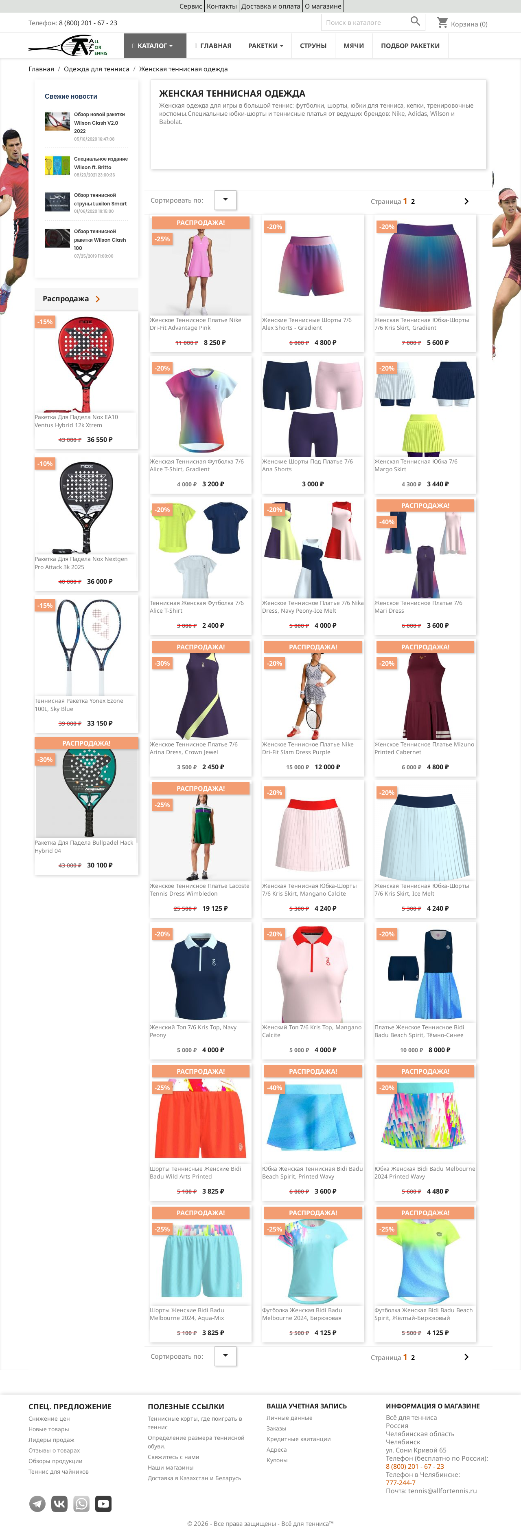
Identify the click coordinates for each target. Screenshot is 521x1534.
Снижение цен (49, 1418)
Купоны (277, 1460)
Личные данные (290, 1417)
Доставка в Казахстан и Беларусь (194, 1478)
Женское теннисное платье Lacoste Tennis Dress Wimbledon (200, 890)
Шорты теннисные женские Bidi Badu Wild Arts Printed (195, 1173)
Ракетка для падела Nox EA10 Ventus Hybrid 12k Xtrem (76, 421)
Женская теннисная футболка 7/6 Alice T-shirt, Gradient (197, 465)
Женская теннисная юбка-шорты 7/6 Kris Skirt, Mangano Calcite (309, 890)
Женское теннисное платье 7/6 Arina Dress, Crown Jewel (194, 748)
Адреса (277, 1449)
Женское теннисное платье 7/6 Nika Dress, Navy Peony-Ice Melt (313, 607)
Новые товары (48, 1429)
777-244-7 (401, 1482)
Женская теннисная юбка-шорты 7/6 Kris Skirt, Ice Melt (421, 890)
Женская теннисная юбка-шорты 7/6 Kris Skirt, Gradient (421, 324)
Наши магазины (171, 1467)
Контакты (222, 6)
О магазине (323, 6)
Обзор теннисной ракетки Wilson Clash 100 (100, 240)
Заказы (277, 1428)
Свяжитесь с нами (173, 1457)
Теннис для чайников (58, 1471)
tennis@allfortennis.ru (442, 1490)
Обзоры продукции (55, 1461)
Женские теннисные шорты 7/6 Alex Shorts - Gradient (307, 324)
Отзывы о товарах (54, 1450)
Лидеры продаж (51, 1440)
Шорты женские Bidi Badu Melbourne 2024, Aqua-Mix (187, 1314)
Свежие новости (71, 96)
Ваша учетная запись (307, 1406)
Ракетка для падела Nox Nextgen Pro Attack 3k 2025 (81, 563)
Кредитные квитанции (299, 1439)
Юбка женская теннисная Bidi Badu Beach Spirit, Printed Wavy (312, 1173)
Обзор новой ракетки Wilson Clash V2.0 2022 (99, 123)
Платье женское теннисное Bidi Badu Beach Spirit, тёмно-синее (419, 1031)
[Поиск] (373, 22)
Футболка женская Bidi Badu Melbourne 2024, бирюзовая (302, 1314)
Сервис (191, 6)
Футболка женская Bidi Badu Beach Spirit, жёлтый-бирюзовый (423, 1314)
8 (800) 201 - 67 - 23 (88, 22)
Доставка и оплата (270, 6)
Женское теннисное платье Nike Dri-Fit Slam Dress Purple (308, 748)
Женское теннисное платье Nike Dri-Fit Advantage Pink (195, 324)
